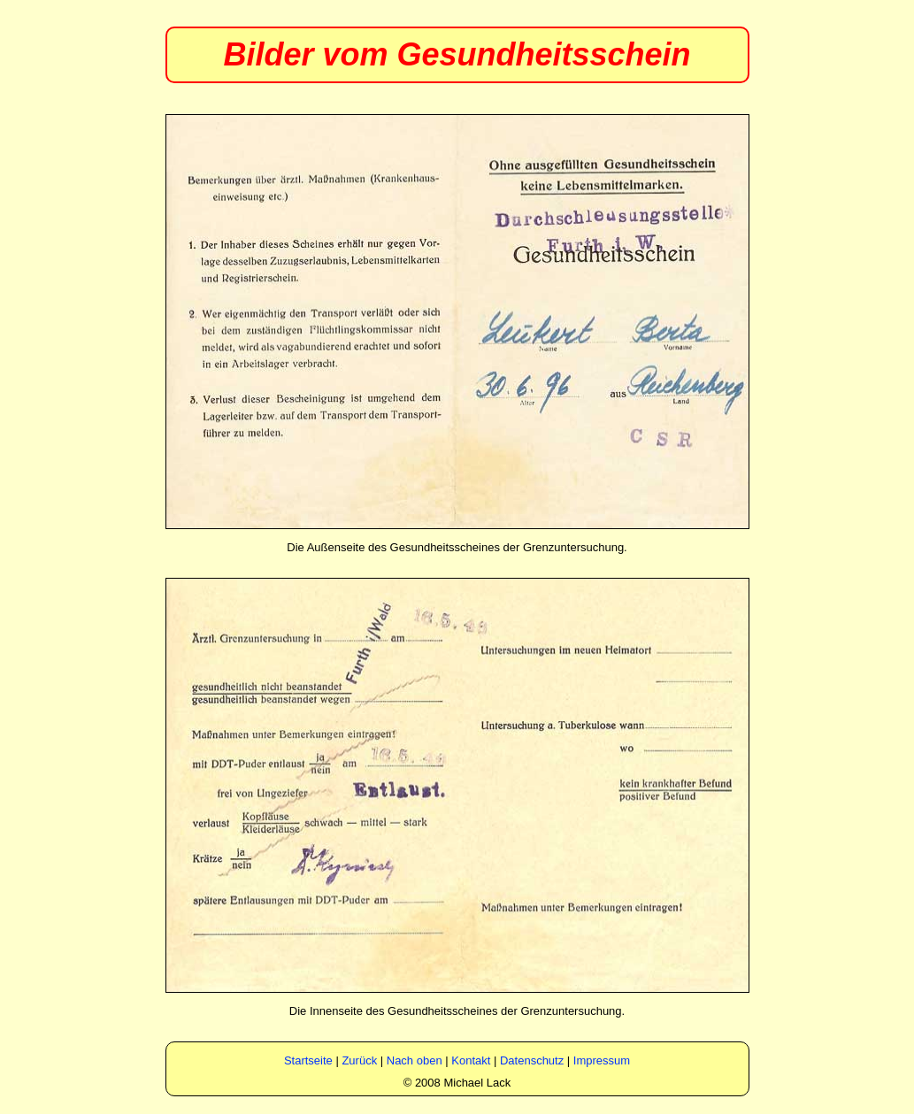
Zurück (359, 1060)
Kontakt (470, 1060)
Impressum (601, 1060)
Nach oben (414, 1060)
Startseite (308, 1060)
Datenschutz (532, 1060)
